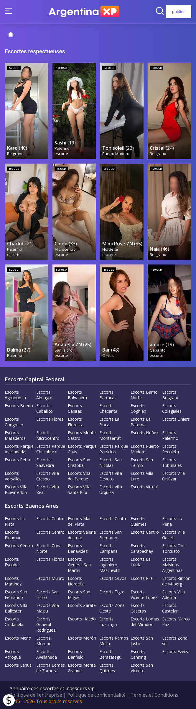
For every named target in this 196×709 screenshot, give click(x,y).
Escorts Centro (50, 518)
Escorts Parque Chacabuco (50, 449)
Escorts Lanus (18, 665)
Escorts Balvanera (77, 394)
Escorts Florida (50, 559)
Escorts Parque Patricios (113, 449)
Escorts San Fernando (16, 594)
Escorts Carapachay (142, 548)
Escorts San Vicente (142, 667)
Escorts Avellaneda (46, 654)
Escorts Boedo (19, 405)
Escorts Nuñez (144, 432)
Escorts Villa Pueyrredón (16, 489)
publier (178, 11)
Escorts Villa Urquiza (110, 489)
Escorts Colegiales (172, 408)
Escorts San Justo (142, 640)
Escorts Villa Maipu (47, 608)
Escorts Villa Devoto (110, 476)
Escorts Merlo (18, 638)
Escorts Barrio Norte (144, 394)
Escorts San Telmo (142, 462)
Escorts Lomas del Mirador (145, 621)
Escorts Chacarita (108, 408)
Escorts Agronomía (15, 394)
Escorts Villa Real (47, 489)
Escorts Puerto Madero (145, 449)
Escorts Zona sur (174, 640)
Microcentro (65, 249)
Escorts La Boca (109, 421)
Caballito (158, 350)
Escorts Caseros (138, 608)
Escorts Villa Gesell (173, 534)
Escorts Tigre (111, 592)
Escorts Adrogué (13, 654)
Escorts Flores (49, 419)
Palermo (62, 148)
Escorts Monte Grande (82, 667)
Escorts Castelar (170, 608)
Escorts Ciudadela (14, 621)
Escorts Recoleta (170, 449)
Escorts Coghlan (138, 408)
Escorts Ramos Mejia (113, 640)
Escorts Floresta (75, 421)
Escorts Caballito (44, 408)
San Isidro (64, 350)
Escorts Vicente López (144, 594)
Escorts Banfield (75, 654)
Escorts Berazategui (110, 654)
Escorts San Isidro (47, 594)
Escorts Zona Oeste (112, 608)
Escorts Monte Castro (82, 435)
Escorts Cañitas (75, 408)
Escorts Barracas (107, 394)
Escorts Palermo (170, 435)
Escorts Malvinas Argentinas (172, 564)
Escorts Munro (50, 578)
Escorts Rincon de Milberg (176, 581)
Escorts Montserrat (110, 435)
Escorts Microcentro (48, 435)
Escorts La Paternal (141, 421)
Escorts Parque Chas (82, 449)
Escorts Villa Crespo (47, 476)
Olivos (108, 355)
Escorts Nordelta (76, 581)
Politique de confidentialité (96, 695)
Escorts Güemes (138, 521)
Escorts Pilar (142, 578)
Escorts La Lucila (141, 561)
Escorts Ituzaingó (108, 621)
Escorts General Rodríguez (45, 624)
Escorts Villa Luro (142, 476)
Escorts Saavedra (45, 462)
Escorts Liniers (176, 419)
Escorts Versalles (13, 476)
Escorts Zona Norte (49, 548)
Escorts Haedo (82, 619)
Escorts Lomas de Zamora (50, 667)
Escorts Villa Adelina (173, 594)
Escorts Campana (108, 548)
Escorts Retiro (18, 459)
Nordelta (110, 249)
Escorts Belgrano (170, 394)
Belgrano (15, 153)
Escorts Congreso (14, 421)
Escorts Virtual (144, 487)
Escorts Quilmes (107, 667)
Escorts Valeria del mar (82, 534)
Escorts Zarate (82, 605)
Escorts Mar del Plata (79, 521)
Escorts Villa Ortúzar (173, 476)
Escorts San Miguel (79, 594)
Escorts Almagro (44, 394)
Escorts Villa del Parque (79, 476)
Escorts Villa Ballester (16, 608)
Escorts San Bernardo (110, 534)
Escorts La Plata (15, 521)
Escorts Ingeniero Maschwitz (109, 564)
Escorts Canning (138, 654)
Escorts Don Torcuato (174, 548)
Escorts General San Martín (79, 564)
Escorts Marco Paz (176, 621)
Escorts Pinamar (13, 534)
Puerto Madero (115, 153)
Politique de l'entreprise (35, 695)
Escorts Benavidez (78, 548)
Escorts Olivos (112, 578)
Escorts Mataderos (15, 435)
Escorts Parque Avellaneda (19, 449)
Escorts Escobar (12, 561)
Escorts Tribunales (172, 462)
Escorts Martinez (13, 581)
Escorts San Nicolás (110, 462)
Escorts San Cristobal (79, 462)
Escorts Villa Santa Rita (79, 489)
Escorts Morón (82, 638)
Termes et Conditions (154, 695)
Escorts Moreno (44, 640)
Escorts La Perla (172, 521)
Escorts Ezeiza (176, 651)
